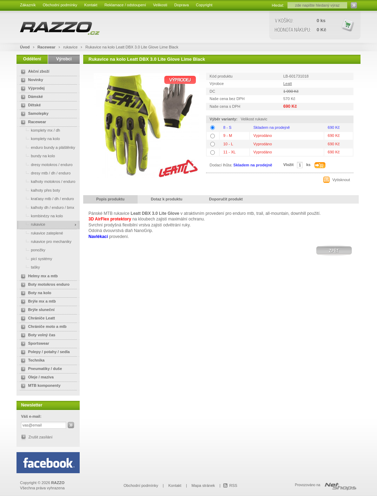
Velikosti (160, 5)
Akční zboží (33, 72)
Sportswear (33, 344)
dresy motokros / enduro (45, 164)
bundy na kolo (36, 155)
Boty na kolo (34, 293)
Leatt (287, 83)
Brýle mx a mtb (37, 302)
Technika (31, 361)
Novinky (30, 80)
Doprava (181, 5)
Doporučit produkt (226, 199)
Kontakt (90, 5)
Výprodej (31, 89)
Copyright (204, 5)
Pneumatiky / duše (40, 369)
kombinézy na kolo (40, 215)
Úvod (25, 47)
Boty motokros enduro (44, 285)
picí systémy (35, 258)
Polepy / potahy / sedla (44, 352)
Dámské (30, 97)
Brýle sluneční (36, 310)
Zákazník (28, 5)
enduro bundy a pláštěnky (46, 147)
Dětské (29, 105)
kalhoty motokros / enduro (46, 181)
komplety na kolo (39, 138)
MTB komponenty (39, 386)
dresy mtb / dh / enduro (44, 173)
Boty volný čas (36, 335)
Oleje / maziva (36, 378)
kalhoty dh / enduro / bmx (46, 207)
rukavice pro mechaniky (45, 241)
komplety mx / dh (39, 130)
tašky (29, 267)
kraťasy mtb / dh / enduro (46, 198)
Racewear (47, 47)
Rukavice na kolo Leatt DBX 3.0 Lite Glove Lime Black (131, 47)
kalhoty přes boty (39, 190)
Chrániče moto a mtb (42, 327)
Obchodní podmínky (60, 5)
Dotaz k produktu (167, 199)
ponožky (31, 249)
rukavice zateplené (40, 233)
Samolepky (33, 114)
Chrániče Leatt (36, 319)
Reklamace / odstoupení (125, 5)
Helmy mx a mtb (38, 276)
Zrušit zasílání (40, 437)
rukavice (71, 47)
